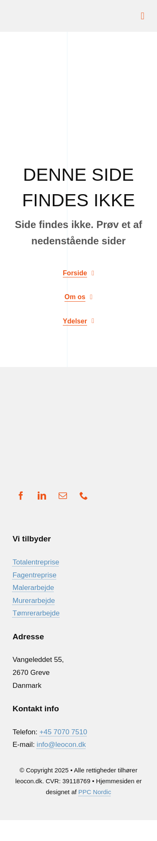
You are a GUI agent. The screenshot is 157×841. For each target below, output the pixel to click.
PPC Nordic (94, 791)
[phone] (83, 495)
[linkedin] (41, 495)
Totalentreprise (36, 562)
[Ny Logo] (44, 13)
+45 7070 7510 (63, 732)
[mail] (62, 495)
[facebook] (21, 495)
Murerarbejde (34, 601)
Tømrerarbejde (36, 613)
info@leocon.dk (61, 745)
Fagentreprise (35, 575)
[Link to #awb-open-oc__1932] (142, 16)
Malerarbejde (33, 588)
